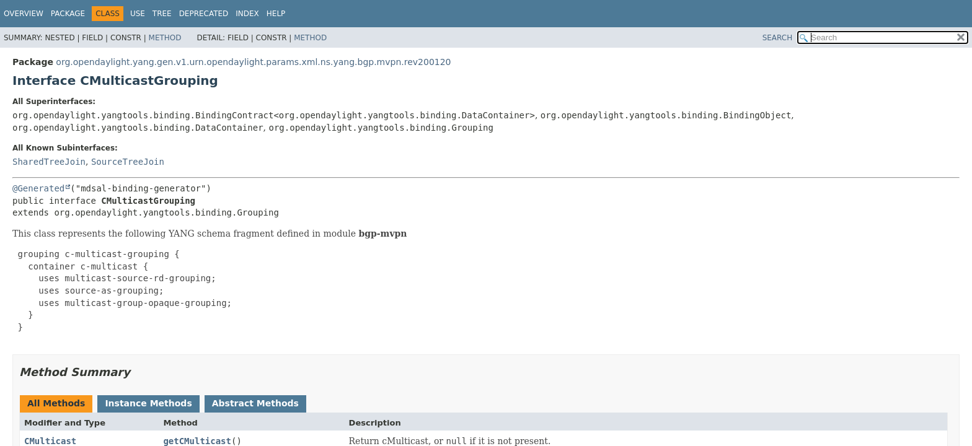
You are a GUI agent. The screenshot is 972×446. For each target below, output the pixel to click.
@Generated (38, 188)
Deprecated (204, 13)
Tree (162, 13)
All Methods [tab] (56, 403)
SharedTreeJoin (49, 162)
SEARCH (777, 37)
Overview (23, 13)
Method (165, 37)
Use (137, 13)
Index (247, 13)
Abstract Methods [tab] (255, 403)
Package (68, 13)
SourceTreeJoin (127, 162)
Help (276, 13)
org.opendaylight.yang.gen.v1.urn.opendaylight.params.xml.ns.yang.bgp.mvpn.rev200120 (253, 62)
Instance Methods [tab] (148, 403)
